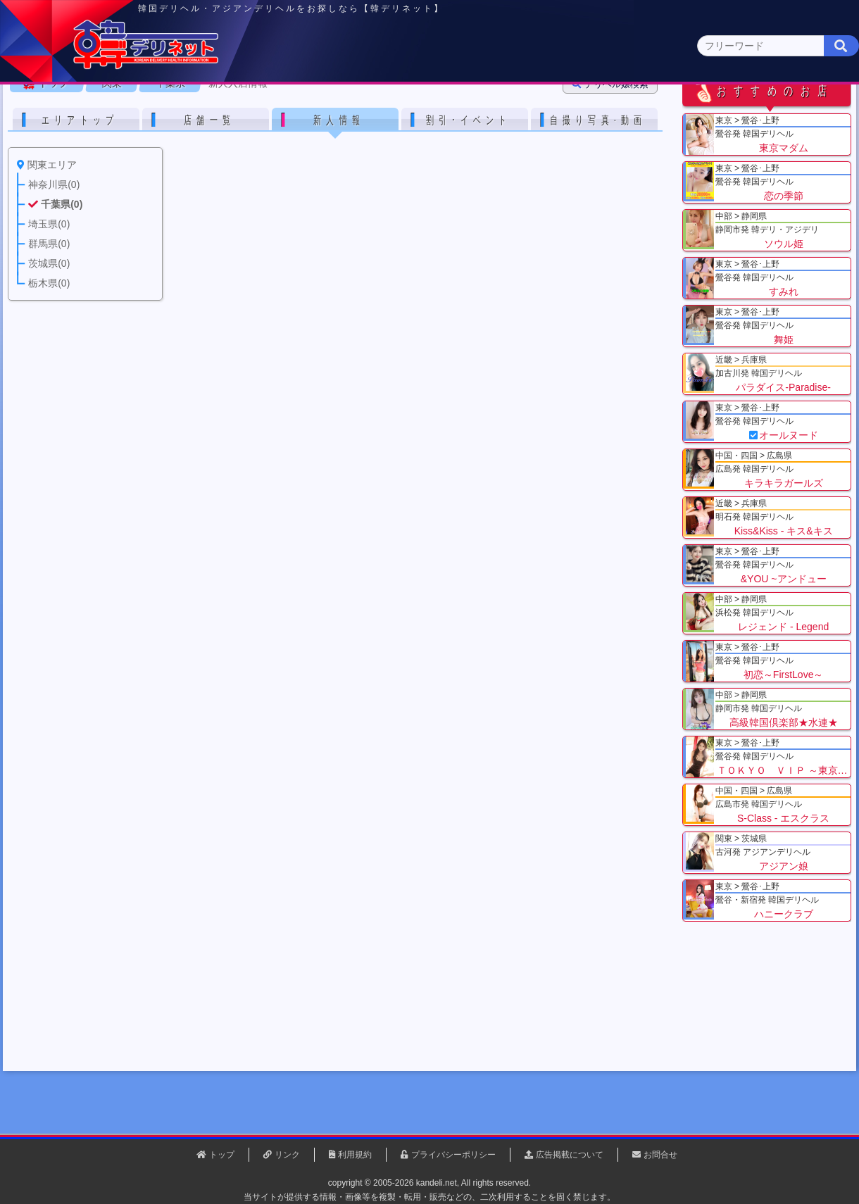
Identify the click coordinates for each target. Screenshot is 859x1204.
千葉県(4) (203, 137)
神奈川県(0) (140, 137)
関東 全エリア (53, 137)
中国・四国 (691, 110)
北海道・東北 (386, 110)
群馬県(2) (319, 137)
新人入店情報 (244, 175)
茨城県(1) (377, 137)
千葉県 (177, 175)
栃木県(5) (436, 137)
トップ (60, 175)
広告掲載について (569, 1155)
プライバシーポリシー (453, 1155)
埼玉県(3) (261, 137)
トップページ (68, 110)
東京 (183, 110)
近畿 (589, 110)
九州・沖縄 (792, 110)
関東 (285, 109)
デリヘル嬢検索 (616, 176)
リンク (287, 1155)
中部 (488, 110)
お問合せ (660, 1155)
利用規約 (355, 1155)
